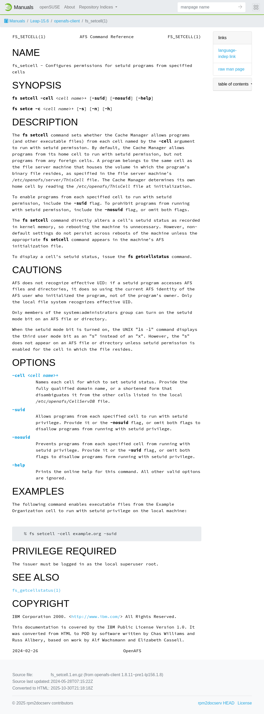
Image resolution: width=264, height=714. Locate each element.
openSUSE (50, 7)
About (69, 7)
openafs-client (67, 21)
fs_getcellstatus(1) (36, 590)
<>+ (35, 375)
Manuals (14, 21)
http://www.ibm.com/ (95, 616)
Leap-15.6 (39, 21)
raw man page (231, 69)
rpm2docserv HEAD (216, 703)
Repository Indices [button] (96, 7)
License (245, 703)
